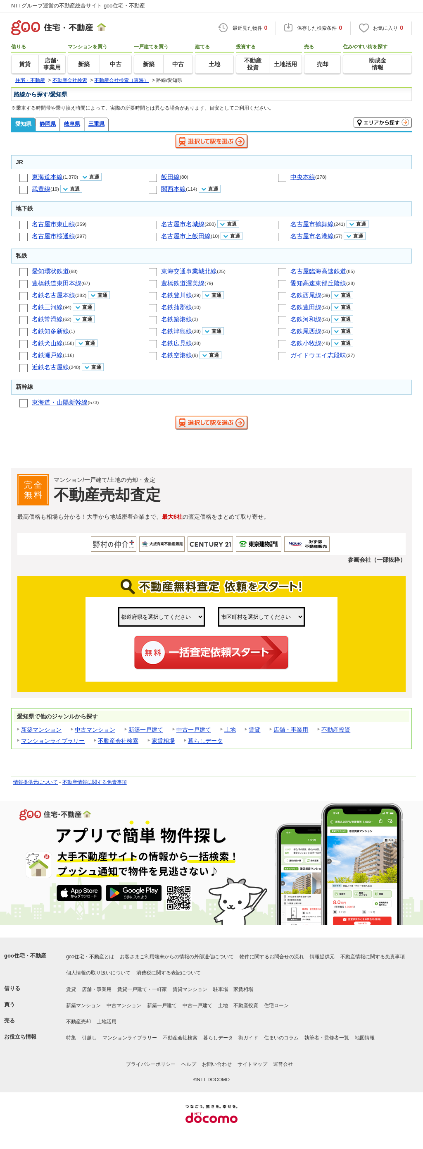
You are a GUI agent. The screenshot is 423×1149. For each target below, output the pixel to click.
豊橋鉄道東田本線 (56, 283)
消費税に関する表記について (168, 973)
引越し (89, 1038)
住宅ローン (276, 1005)
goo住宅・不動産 (25, 956)
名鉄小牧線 (305, 343)
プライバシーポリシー (151, 1064)
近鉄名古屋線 (50, 367)
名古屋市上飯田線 (186, 235)
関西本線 (173, 188)
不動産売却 (78, 1022)
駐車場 (220, 989)
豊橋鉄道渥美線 (182, 283)
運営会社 (283, 1064)
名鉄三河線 (47, 307)
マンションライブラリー (53, 740)
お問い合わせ (217, 1064)
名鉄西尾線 (305, 295)
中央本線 (302, 176)
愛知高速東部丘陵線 (318, 283)
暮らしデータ (205, 740)
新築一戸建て (145, 729)
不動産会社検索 (118, 740)
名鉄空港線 (176, 355)
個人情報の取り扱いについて (98, 973)
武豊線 (41, 188)
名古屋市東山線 (53, 223)
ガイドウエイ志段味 (318, 355)
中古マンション (95, 729)
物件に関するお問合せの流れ (272, 957)
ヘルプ (188, 1064)
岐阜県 (72, 124)
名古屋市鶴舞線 (312, 223)
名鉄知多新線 (50, 331)
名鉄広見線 (176, 343)
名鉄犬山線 (47, 343)
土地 (230, 729)
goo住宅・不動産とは (90, 957)
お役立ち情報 (20, 1037)
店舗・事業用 (290, 729)
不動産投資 (335, 729)
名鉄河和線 (305, 319)
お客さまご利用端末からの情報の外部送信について (177, 957)
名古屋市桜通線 (53, 235)
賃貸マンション (190, 989)
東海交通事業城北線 (189, 271)
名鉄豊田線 (305, 307)
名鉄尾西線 (305, 331)
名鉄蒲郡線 (176, 307)
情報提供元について (35, 782)
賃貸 (254, 729)
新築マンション (41, 729)
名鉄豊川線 (176, 295)
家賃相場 (163, 740)
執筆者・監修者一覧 (326, 1038)
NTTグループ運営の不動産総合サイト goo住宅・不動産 (78, 5)
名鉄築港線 (176, 319)
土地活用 (106, 1022)
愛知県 (23, 124)
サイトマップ (252, 1064)
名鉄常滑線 (47, 319)
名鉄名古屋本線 (53, 295)
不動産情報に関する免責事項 (94, 782)
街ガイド (248, 1038)
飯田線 (170, 176)
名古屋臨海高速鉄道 (318, 271)
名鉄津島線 (176, 331)
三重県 (96, 124)
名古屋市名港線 (312, 235)
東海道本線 (47, 176)
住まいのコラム (281, 1038)
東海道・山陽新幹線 (60, 402)
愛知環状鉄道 (50, 271)
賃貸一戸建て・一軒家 (142, 989)
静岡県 (48, 124)
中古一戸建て (193, 729)
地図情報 (365, 1038)
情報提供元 (322, 957)
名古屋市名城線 (182, 223)
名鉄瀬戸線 (47, 355)
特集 (71, 1038)
